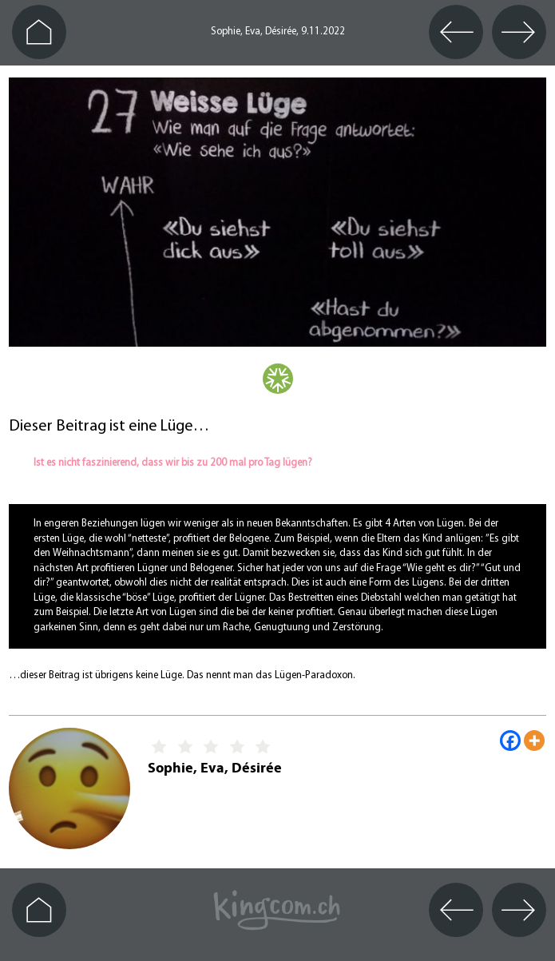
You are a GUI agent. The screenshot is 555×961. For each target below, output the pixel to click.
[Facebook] (510, 740)
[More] (534, 740)
